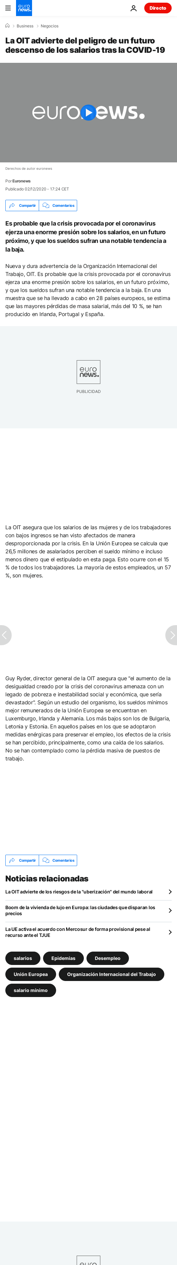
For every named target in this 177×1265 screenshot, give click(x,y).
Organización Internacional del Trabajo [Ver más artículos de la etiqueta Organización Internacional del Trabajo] (111, 974)
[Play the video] (88, 112)
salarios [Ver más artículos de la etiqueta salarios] (23, 958)
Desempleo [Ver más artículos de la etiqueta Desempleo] (108, 958)
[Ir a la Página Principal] (24, 8)
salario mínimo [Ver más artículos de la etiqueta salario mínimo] (31, 990)
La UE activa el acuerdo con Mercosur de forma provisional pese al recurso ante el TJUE (77, 932)
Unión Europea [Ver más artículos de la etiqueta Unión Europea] (31, 974)
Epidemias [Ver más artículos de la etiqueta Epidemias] (63, 958)
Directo (158, 8)
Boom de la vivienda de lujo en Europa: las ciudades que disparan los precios (80, 910)
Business (25, 26)
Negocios (49, 26)
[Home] (7, 25)
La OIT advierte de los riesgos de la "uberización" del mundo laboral (79, 891)
